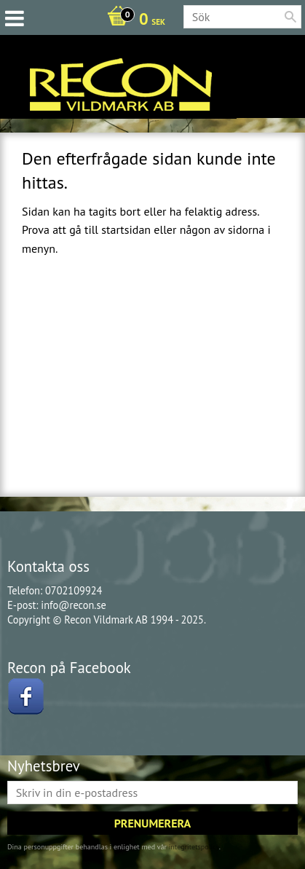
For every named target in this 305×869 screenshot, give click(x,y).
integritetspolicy (194, 847)
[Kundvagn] (132, 20)
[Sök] (290, 17)
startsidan (126, 229)
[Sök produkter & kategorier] (242, 16)
